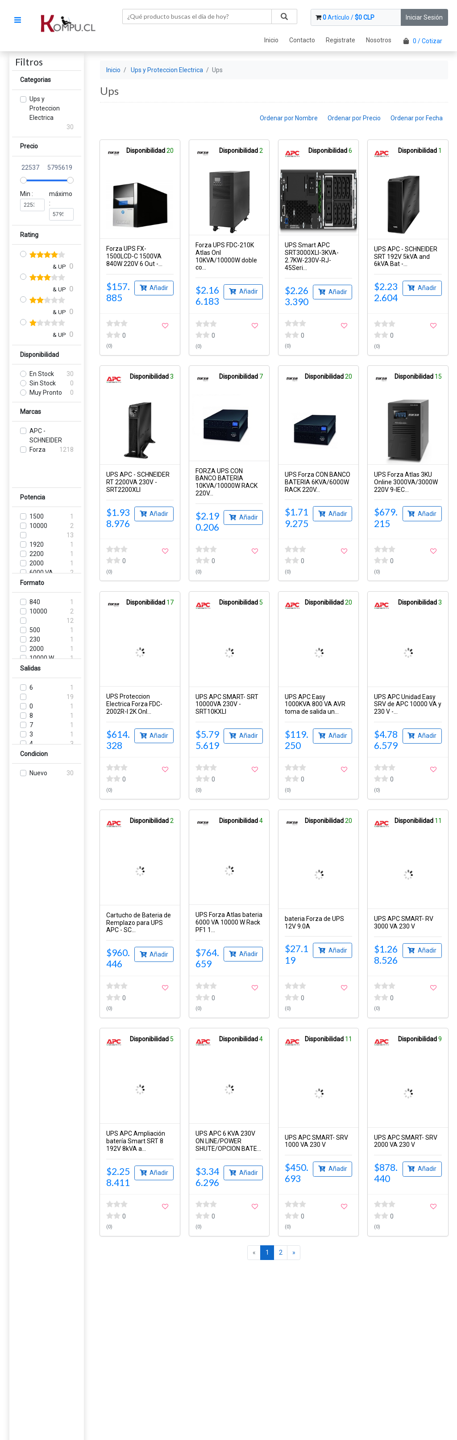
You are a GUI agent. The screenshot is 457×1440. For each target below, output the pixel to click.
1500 (36, 516)
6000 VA (41, 572)
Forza (37, 449)
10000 (38, 525)
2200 (36, 553)
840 (34, 601)
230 (34, 639)
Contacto (302, 40)
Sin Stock (42, 383)
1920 (36, 544)
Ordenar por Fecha (417, 118)
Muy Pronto (45, 392)
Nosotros (378, 40)
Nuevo (38, 773)
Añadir (153, 287)
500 (34, 630)
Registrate (340, 40)
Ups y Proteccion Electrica (44, 108)
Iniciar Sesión (424, 17)
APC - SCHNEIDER (45, 435)
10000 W (41, 658)
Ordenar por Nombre (289, 118)
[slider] (23, 180)
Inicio (271, 40)
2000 (36, 563)
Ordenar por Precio (354, 118)
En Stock (41, 373)
